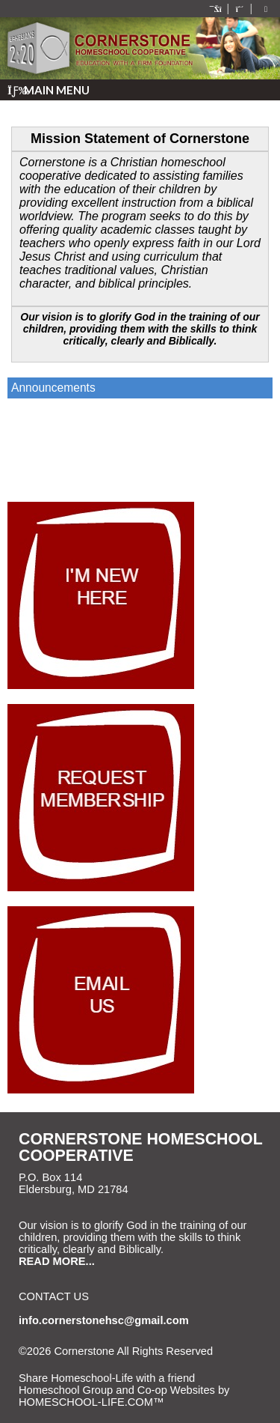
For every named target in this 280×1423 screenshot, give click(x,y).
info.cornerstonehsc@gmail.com (104, 1320)
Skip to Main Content (80, 1363)
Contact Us (54, 1296)
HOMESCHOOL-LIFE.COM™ (91, 1402)
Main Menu (48, 90)
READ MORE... (57, 1261)
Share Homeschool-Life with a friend (107, 1378)
